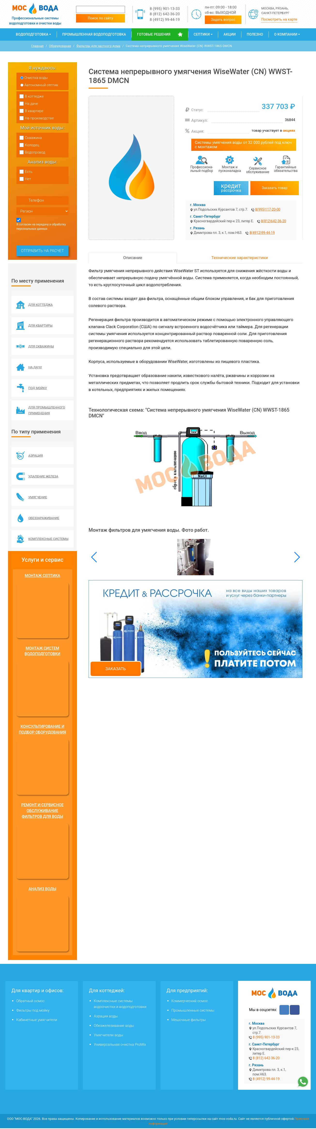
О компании (285, 34)
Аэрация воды (106, 1017)
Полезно (255, 34)
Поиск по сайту (100, 18)
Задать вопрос (223, 20)
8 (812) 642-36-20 (165, 14)
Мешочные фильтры (188, 1020)
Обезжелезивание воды (114, 1026)
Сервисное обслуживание (257, 170)
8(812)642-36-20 (273, 221)
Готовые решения (153, 34)
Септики (202, 34)
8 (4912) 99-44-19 (165, 19)
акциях (289, 130)
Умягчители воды (108, 1036)
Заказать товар (274, 188)
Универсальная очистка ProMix (120, 1045)
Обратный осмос (30, 1001)
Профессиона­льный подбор (201, 169)
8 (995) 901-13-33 (165, 9)
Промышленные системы (193, 1011)
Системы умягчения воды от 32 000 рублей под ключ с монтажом (243, 144)
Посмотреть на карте (279, 19)
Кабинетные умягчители (36, 1020)
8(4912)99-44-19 (262, 233)
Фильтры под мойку (32, 1011)
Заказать (115, 668)
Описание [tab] (132, 257)
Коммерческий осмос (189, 1001)
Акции (230, 34)
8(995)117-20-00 (267, 209)
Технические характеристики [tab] (239, 257)
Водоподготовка (32, 34)
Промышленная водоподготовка (94, 34)
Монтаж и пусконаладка (229, 169)
